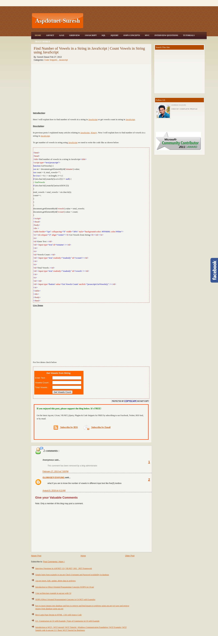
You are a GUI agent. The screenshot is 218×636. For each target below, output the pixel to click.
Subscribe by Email (97, 427)
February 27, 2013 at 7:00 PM (56, 471)
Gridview (74, 35)
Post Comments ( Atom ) (54, 562)
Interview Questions (166, 35)
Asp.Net (50, 35)
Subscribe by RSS (66, 427)
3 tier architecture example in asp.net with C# (53, 593)
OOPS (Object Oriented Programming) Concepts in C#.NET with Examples (65, 599)
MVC (147, 35)
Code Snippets (51, 60)
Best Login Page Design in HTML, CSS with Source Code (58, 615)
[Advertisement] (145, 20)
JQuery (114, 35)
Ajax (61, 35)
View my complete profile (184, 109)
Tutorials (189, 35)
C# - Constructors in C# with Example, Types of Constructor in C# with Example (67, 621)
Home (38, 35)
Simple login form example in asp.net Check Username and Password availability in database (72, 575)
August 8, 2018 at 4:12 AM (54, 490)
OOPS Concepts (131, 35)
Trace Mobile (42, 41)
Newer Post (36, 556)
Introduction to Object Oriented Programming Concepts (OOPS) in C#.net (64, 587)
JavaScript (91, 35)
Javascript (63, 60)
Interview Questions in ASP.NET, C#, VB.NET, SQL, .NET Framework (63, 568)
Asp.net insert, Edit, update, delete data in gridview (55, 581)
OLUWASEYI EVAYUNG (54, 477)
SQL (103, 35)
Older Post (130, 556)
